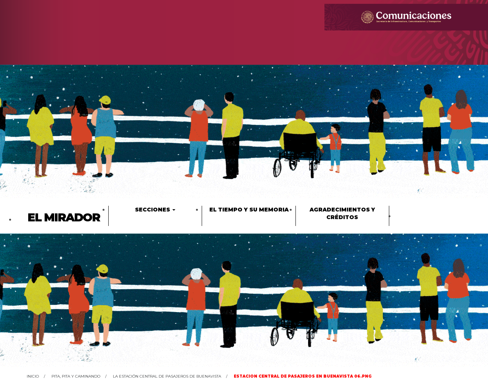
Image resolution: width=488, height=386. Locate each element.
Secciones (155, 209)
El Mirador (63, 217)
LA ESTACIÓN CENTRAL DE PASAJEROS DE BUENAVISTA (167, 376)
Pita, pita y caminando (75, 376)
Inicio (33, 376)
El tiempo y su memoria (249, 209)
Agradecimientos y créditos (342, 213)
